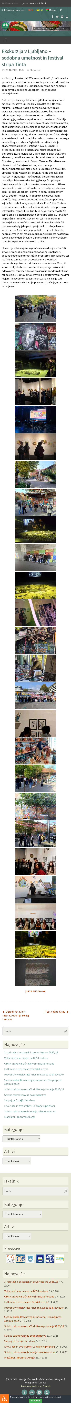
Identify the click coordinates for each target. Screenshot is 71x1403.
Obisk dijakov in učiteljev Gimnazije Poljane (29, 1063)
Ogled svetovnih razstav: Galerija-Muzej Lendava (15, 1015)
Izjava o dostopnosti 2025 (33, 3)
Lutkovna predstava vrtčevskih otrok (26, 1069)
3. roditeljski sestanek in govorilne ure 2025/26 (31, 1052)
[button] (35, 26)
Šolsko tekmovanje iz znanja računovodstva (29, 1111)
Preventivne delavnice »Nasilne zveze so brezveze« (34, 1074)
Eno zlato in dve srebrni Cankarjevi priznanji (29, 1105)
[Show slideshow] (35, 991)
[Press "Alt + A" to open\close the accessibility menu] (4, 1398)
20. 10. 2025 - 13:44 (15, 69)
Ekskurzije (35, 69)
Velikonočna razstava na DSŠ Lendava (26, 1058)
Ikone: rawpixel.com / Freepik (36, 1386)
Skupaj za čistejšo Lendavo (19, 1100)
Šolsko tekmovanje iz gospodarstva (25, 1095)
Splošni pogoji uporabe (13, 9)
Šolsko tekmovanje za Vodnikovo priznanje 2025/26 (34, 1089)
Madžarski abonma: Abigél (19, 1116)
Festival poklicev (57, 1011)
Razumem (35, 1400)
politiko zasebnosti (53, 1397)
